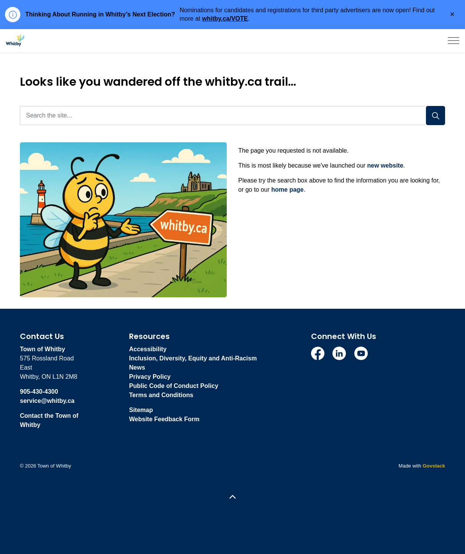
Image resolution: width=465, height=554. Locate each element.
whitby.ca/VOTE (225, 18)
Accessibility (148, 349)
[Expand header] (453, 40)
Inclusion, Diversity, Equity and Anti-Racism (193, 358)
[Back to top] (232, 497)
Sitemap (141, 410)
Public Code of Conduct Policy (173, 386)
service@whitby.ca (47, 401)
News (137, 367)
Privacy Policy (150, 376)
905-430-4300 (39, 391)
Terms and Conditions (161, 395)
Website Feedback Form (164, 419)
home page (287, 189)
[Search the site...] (232, 115)
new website (385, 165)
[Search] (435, 115)
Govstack (433, 466)
